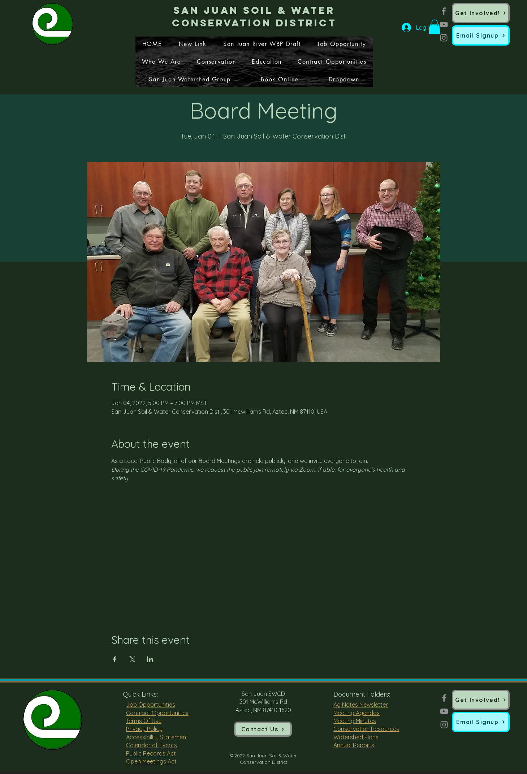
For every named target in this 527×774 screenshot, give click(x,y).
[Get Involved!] (481, 13)
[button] (481, 35)
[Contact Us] (263, 729)
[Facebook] (444, 11)
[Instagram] (444, 38)
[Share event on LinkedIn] (150, 659)
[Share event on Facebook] (114, 659)
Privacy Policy (144, 728)
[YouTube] (444, 24)
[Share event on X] (132, 659)
